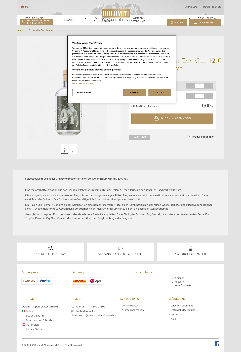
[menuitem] (34, 38)
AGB (173, 333)
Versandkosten (130, 320)
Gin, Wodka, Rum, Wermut (41, 48)
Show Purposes (83, 93)
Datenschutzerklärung (183, 324)
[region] (121, 69)
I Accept (160, 93)
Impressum (177, 329)
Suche (178, 23)
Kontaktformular (85, 326)
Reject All (134, 93)
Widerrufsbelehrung (182, 320)
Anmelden (192, 7)
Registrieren (212, 7)
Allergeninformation (133, 324)
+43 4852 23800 (36, 23)
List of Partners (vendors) (83, 84)
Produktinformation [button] (203, 155)
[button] (25, 7)
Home (20, 48)
